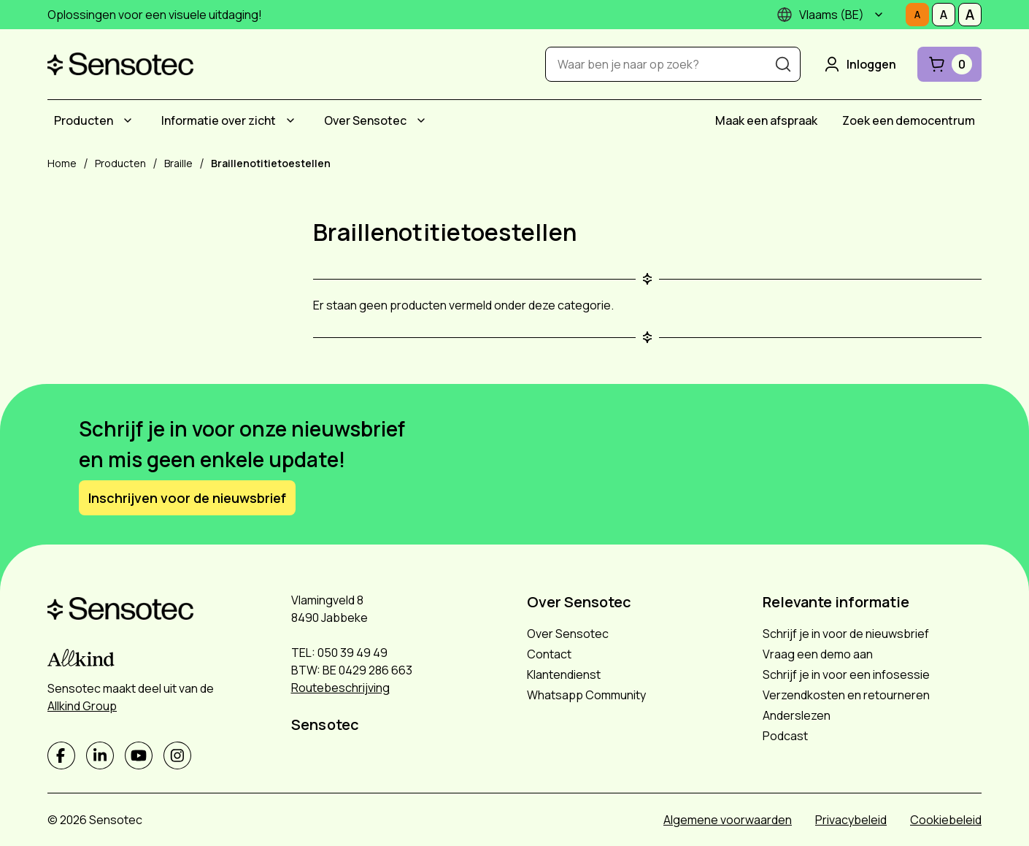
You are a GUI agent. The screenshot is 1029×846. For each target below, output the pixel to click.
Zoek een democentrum (908, 120)
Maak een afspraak (766, 120)
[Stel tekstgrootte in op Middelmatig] (943, 14)
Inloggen (859, 64)
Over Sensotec (365, 120)
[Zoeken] (783, 64)
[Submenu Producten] (127, 120)
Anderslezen (796, 715)
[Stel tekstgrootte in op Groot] (970, 14)
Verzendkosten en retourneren (846, 695)
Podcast (785, 736)
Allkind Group (82, 706)
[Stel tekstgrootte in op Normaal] (917, 14)
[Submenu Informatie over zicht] (290, 120)
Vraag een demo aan (818, 654)
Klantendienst (564, 674)
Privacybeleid (851, 820)
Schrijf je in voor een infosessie (846, 674)
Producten (83, 120)
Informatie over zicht (218, 120)
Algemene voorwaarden (727, 820)
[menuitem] (95, 120)
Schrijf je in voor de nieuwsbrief (846, 634)
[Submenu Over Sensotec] (421, 120)
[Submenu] (878, 14)
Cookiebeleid (946, 820)
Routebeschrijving (340, 688)
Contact (549, 654)
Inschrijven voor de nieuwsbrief (187, 498)
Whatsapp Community (586, 695)
